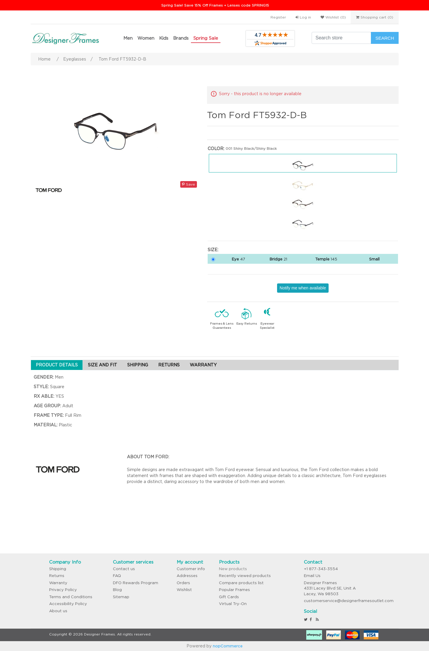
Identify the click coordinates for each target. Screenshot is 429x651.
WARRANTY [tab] (203, 364)
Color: (216, 148)
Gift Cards (229, 597)
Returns (56, 575)
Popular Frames (234, 589)
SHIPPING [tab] (137, 364)
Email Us (312, 575)
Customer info (191, 569)
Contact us (124, 569)
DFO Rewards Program (135, 583)
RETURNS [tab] (169, 364)
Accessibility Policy (68, 603)
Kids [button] (163, 38)
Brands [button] (181, 38)
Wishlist (184, 589)
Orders (183, 583)
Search (384, 38)
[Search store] (341, 38)
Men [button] (128, 38)
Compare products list (241, 583)
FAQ (117, 575)
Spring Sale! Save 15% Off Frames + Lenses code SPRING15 (215, 5)
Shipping (57, 569)
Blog (117, 589)
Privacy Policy (63, 589)
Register (278, 17)
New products (233, 569)
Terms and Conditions (70, 597)
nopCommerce (228, 646)
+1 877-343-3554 (321, 569)
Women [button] (145, 38)
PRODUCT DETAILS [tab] (57, 364)
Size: (213, 249)
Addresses (187, 575)
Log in (303, 17)
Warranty (58, 583)
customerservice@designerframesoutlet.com (349, 600)
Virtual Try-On (233, 603)
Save (188, 184)
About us (58, 611)
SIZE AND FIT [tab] (102, 364)
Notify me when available (303, 288)
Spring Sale (205, 38)
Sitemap (121, 597)
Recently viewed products (245, 575)
